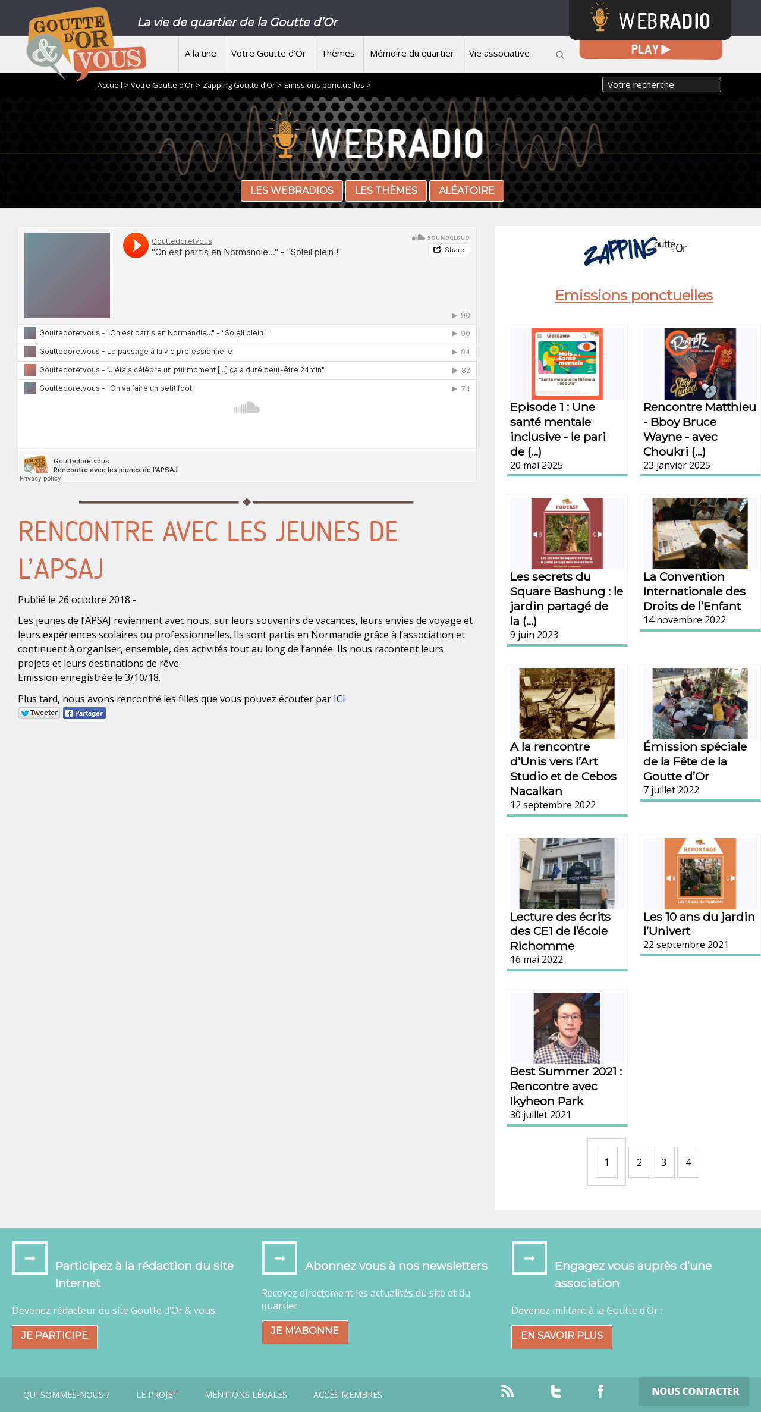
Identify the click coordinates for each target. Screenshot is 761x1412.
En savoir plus (562, 1335)
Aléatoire (467, 190)
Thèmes (338, 53)
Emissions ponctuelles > (327, 85)
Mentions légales (246, 1394)
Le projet (157, 1394)
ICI (339, 698)
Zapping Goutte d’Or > (242, 85)
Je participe (54, 1335)
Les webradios (292, 190)
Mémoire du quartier (412, 53)
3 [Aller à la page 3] (663, 1162)
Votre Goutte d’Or (268, 53)
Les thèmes (386, 190)
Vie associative (499, 53)
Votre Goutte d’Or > (165, 85)
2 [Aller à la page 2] (639, 1162)
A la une (200, 53)
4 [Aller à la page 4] (688, 1162)
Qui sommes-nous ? (66, 1394)
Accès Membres (347, 1394)
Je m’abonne (305, 1330)
